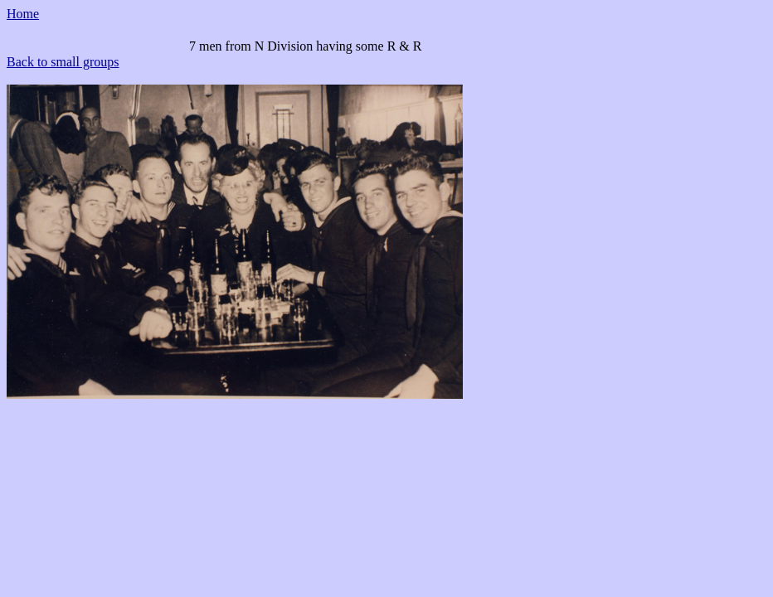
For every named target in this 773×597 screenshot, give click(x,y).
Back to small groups (63, 62)
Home (23, 14)
